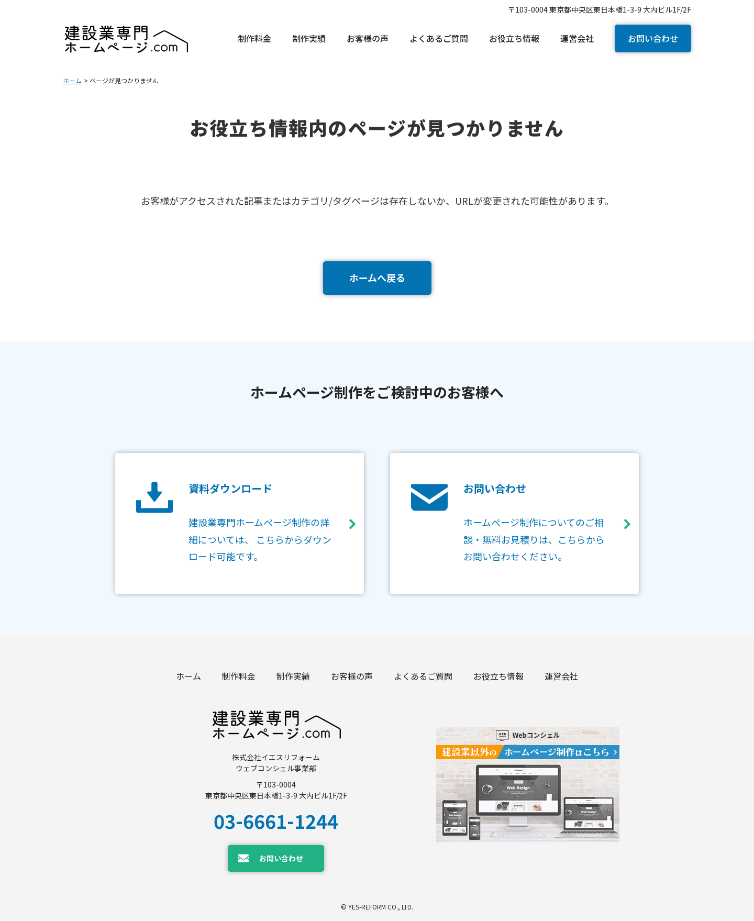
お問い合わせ (653, 38)
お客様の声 (352, 676)
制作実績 (293, 676)
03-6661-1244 (276, 820)
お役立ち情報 (498, 676)
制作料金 (239, 676)
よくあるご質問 (423, 676)
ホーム (72, 80)
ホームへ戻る (377, 277)
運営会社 (561, 676)
